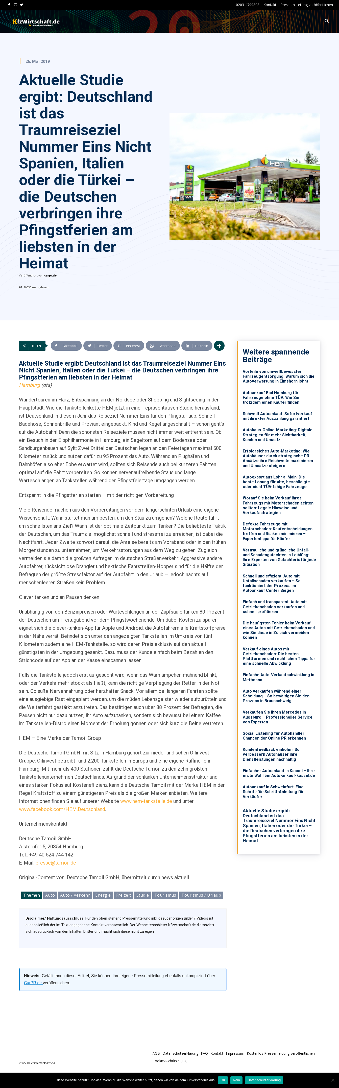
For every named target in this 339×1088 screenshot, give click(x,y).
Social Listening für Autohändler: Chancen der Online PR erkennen (274, 736)
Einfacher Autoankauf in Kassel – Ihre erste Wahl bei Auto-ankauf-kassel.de (279, 773)
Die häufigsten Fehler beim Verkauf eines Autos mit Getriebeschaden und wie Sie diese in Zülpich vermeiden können (279, 630)
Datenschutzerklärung (264, 1080)
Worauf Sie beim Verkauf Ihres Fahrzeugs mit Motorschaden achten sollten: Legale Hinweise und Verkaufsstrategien (278, 505)
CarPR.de (33, 983)
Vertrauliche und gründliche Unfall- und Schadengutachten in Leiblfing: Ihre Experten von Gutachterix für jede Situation (279, 557)
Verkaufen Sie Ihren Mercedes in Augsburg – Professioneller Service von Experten (277, 717)
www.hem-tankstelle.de (146, 801)
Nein (236, 1080)
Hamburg (29, 385)
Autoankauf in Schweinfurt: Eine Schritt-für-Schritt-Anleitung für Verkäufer (273, 792)
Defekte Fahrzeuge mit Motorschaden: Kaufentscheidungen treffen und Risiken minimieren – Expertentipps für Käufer (277, 531)
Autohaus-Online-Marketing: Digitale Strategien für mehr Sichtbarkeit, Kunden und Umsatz (277, 434)
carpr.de (50, 275)
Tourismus (165, 895)
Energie (103, 895)
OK (223, 1080)
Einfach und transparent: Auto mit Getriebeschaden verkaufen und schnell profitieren (275, 606)
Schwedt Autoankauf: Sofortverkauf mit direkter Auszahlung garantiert (277, 416)
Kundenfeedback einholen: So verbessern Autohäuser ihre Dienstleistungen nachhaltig (271, 754)
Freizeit (123, 895)
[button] (327, 21)
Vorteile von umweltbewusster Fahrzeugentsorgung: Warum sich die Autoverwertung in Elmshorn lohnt (278, 376)
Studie (142, 895)
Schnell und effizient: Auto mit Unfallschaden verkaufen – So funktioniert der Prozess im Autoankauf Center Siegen (272, 583)
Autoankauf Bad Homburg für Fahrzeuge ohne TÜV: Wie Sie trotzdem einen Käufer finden (271, 397)
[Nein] (332, 1080)
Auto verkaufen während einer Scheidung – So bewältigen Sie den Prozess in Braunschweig (276, 696)
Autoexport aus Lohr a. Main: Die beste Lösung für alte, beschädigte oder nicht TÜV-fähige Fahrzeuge (276, 482)
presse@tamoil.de (56, 863)
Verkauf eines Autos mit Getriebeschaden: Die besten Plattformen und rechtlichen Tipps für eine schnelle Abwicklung (279, 656)
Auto (50, 895)
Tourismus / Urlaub (201, 895)
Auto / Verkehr (75, 895)
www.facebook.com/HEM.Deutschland (62, 809)
